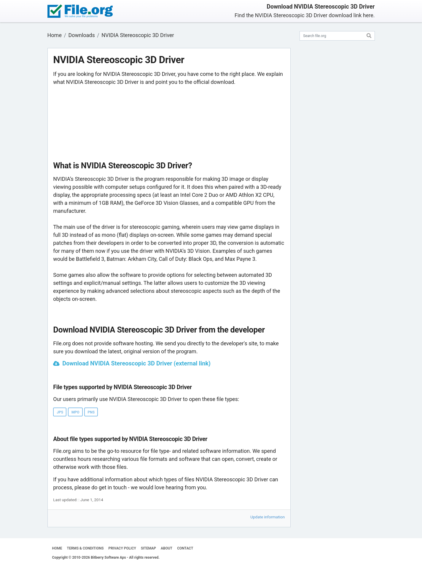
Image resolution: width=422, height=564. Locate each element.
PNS (91, 412)
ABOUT (166, 548)
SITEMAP (148, 548)
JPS (60, 412)
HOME (57, 548)
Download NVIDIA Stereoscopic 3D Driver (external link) (136, 363)
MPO (75, 412)
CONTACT (185, 548)
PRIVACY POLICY (122, 548)
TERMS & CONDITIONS (85, 548)
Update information (267, 517)
